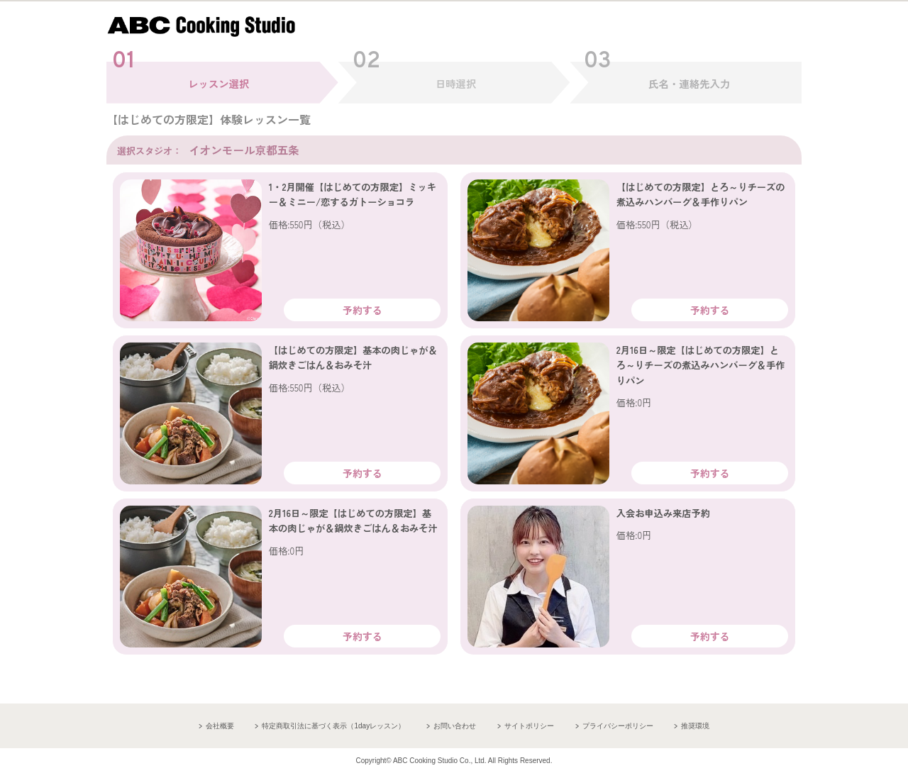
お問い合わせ (454, 726)
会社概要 (220, 726)
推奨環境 (695, 726)
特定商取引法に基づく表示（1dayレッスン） (333, 726)
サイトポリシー (529, 726)
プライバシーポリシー (617, 726)
